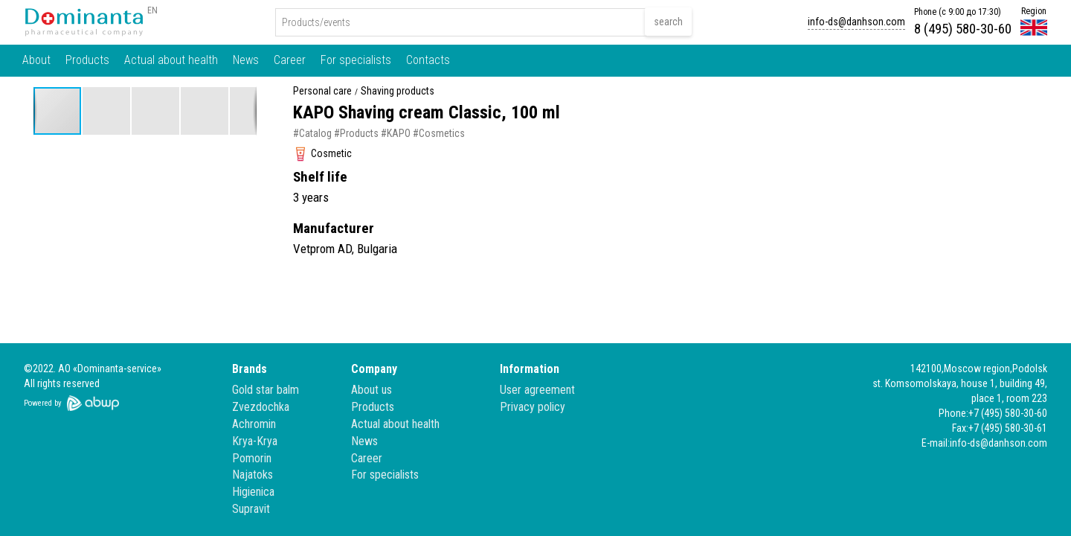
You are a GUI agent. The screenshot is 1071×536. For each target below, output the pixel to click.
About (36, 60)
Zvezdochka (260, 407)
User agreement (537, 390)
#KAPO (396, 133)
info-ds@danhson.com (856, 22)
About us (371, 390)
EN (152, 10)
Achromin (254, 424)
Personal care (322, 91)
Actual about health (171, 60)
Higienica (253, 492)
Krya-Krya (254, 441)
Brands (249, 369)
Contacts (428, 60)
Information (529, 369)
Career (290, 60)
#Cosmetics (439, 133)
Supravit (251, 509)
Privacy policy (532, 407)
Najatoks (252, 475)
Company (374, 369)
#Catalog (312, 133)
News (246, 60)
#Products (356, 133)
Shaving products (397, 91)
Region (1033, 11)
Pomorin (251, 458)
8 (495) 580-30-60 (963, 28)
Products (87, 60)
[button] (107, 111)
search (668, 22)
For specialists (356, 60)
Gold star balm (265, 390)
